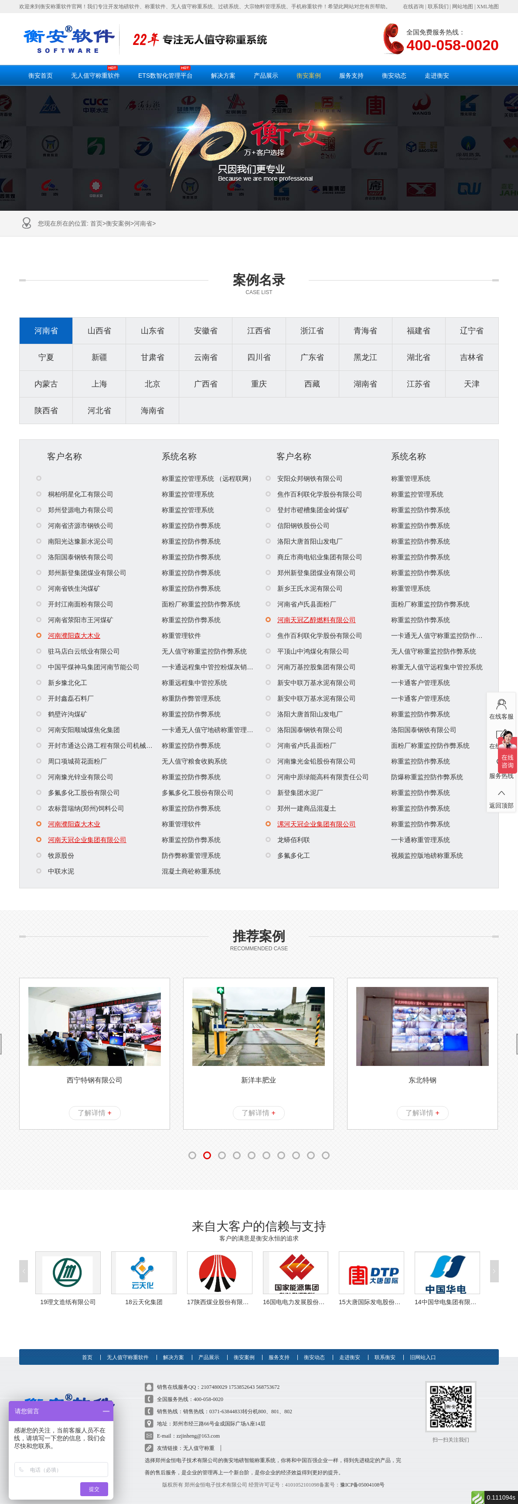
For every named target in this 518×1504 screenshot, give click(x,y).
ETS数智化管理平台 (165, 72)
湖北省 (418, 357)
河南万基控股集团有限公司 (311, 667)
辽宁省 (472, 330)
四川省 (259, 357)
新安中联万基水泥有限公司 (311, 682)
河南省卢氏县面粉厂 (301, 604)
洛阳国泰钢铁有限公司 (74, 557)
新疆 (99, 357)
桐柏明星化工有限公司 (74, 494)
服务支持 (351, 75)
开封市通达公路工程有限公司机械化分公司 (104, 745)
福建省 (418, 330)
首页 (96, 223)
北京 (152, 384)
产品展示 (266, 75)
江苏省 (418, 384)
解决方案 (223, 75)
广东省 (312, 357)
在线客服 (501, 707)
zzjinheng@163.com (198, 1436)
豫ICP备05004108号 (362, 1485)
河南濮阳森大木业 (68, 635)
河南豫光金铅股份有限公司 (311, 761)
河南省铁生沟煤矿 (68, 588)
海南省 (152, 410)
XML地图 (488, 6)
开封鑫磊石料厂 (65, 698)
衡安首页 (40, 75)
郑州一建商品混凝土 (301, 808)
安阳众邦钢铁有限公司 (304, 478)
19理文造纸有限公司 (68, 1301)
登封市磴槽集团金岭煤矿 (307, 510)
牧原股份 (55, 855)
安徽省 (206, 330)
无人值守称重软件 (95, 72)
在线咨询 (413, 6)
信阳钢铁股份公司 (298, 525)
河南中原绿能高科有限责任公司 (317, 777)
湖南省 (365, 384)
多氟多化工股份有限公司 (78, 792)
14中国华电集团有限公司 (447, 1301)
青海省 (365, 330)
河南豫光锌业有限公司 (74, 777)
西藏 (312, 384)
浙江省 (312, 330)
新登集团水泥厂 (294, 792)
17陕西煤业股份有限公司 (219, 1301)
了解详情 (95, 1113)
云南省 (206, 357)
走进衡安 (437, 75)
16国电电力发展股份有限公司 (295, 1301)
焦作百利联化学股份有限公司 (314, 494)
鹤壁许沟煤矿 (61, 714)
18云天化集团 (144, 1301)
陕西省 (46, 410)
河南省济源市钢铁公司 (74, 525)
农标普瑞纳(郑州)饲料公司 (80, 808)
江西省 (259, 330)
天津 (472, 384)
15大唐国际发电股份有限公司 (371, 1301)
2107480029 (214, 1387)
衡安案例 (308, 75)
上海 (99, 384)
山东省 (152, 330)
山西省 (99, 330)
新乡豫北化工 (61, 682)
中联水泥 (55, 871)
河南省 (143, 223)
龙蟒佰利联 (288, 839)
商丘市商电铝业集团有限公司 (314, 557)
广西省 (206, 384)
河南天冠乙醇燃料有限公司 (311, 620)
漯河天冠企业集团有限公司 (311, 824)
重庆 (259, 384)
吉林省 (472, 357)
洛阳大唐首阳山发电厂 (304, 541)
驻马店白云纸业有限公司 (78, 651)
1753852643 (241, 1387)
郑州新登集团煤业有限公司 (81, 572)
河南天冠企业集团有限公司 (81, 839)
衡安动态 (394, 75)
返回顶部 (501, 796)
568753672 (267, 1387)
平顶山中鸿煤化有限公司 (307, 651)
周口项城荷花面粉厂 (71, 761)
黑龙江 (365, 357)
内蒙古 (46, 384)
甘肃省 (152, 357)
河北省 (99, 410)
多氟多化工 (288, 855)
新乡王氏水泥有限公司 (304, 588)
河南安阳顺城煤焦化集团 (78, 729)
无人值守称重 (199, 1448)
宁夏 (46, 357)
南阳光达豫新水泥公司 (74, 541)
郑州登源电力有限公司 (74, 510)
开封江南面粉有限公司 (74, 604)
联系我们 (438, 6)
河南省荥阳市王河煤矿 (74, 620)
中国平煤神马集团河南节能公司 (88, 667)
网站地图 (462, 6)
